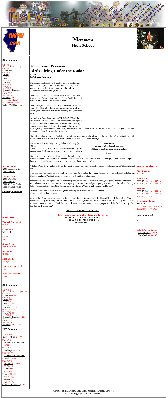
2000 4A (140, 181)
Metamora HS (144, 232)
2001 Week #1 (9, 171)
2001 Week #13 (9, 179)
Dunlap (5, 75)
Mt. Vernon (6, 98)
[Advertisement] (48, 243)
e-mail (70, 220)
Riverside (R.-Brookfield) (11, 67)
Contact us (109, 391)
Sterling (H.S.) (8, 337)
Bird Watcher (143, 235)
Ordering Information (12, 191)
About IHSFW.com (96, 391)
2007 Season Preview (12, 169)
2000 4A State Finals (12, 184)
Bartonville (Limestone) (11, 90)
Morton (6, 94)
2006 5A (140, 191)
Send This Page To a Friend (82, 210)
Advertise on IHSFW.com (64, 391)
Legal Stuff (81, 391)
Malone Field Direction (12, 105)
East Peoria (7, 82)
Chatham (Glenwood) (11, 384)
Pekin (5, 78)
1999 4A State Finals (12, 187)
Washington (7, 71)
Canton (5, 86)
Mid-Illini (141, 203)
